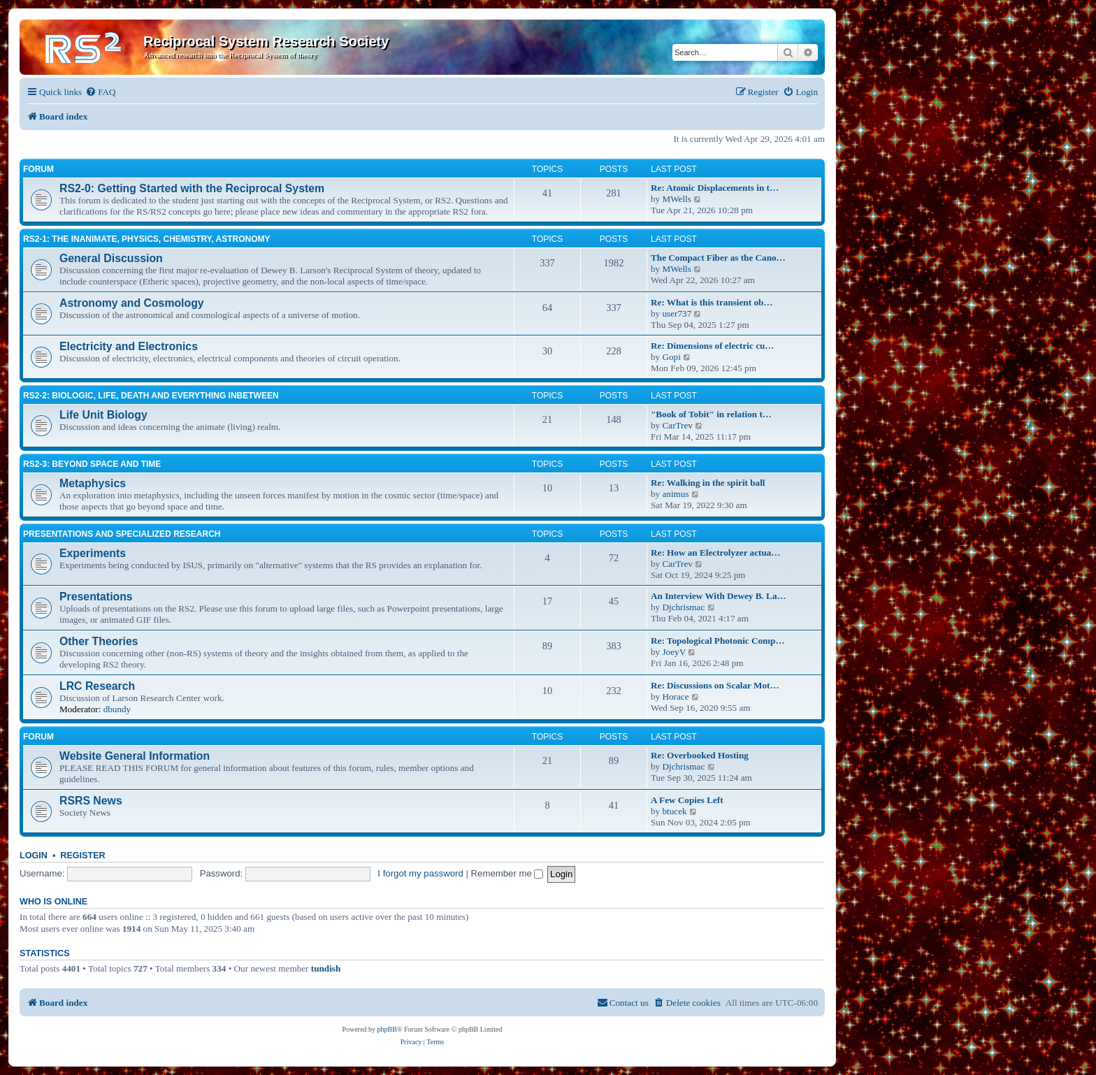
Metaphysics (92, 483)
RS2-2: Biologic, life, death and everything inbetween (151, 396)
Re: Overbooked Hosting (700, 755)
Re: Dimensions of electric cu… (712, 345)
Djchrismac (683, 607)
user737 (676, 313)
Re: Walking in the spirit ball (708, 482)
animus (675, 494)
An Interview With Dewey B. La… (718, 596)
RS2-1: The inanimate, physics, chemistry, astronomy (147, 239)
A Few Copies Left (687, 800)
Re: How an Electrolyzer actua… (716, 552)
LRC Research (97, 686)
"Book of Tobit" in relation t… (711, 414)
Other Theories (98, 641)
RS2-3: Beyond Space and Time (92, 464)
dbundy (117, 709)
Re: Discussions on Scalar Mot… (715, 685)
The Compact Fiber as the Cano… (718, 257)
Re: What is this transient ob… (712, 302)
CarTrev (677, 425)
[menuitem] (100, 92)
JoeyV (674, 652)
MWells (676, 199)
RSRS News (90, 801)
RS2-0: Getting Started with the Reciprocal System (191, 188)
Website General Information (134, 756)
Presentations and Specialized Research (121, 534)
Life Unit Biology (103, 415)
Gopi (671, 357)
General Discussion (111, 258)
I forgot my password (420, 873)
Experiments (92, 553)
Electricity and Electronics (128, 346)
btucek (674, 811)
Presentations (96, 597)
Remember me (507, 873)
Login (34, 855)
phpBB (387, 1029)
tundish (326, 968)
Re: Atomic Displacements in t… (715, 187)
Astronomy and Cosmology (131, 303)
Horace (675, 696)
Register (82, 855)
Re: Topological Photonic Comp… (718, 640)
